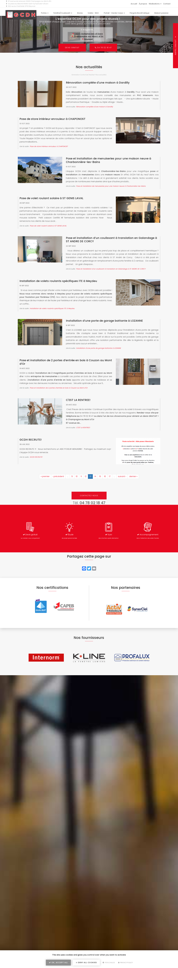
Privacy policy (125, 962)
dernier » (133, 476)
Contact (166, 3)
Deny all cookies (86, 962)
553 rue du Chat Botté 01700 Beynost (20, 6)
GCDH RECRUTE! (31, 440)
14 (95, 476)
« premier (45, 476)
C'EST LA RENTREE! (78, 400)
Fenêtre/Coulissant (62, 13)
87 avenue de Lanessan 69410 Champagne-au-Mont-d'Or (28, 1)
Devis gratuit (72, 47)
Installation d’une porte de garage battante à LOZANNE (104, 321)
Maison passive (161, 13)
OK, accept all (58, 962)
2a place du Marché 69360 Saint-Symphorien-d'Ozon (27, 4)
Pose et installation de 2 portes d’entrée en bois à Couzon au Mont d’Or (66, 362)
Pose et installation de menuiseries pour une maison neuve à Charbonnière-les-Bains (108, 160)
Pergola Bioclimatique (139, 13)
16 (105, 476)
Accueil (134, 3)
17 (110, 476)
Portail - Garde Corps (114, 13)
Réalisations (155, 3)
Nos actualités (101, 75)
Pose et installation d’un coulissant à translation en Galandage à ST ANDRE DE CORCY (111, 239)
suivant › (122, 476)
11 (81, 476)
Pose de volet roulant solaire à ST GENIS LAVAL (51, 198)
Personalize (109, 962)
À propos (143, 3)
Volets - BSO (93, 13)
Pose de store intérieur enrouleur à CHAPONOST (52, 119)
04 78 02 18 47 (103, 47)
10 (77, 476)
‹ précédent (58, 476)
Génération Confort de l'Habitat (83, 75)
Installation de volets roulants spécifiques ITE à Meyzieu (58, 281)
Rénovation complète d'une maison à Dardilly (98, 83)
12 (85, 476)
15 (100, 476)
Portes (44, 13)
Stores (80, 13)
